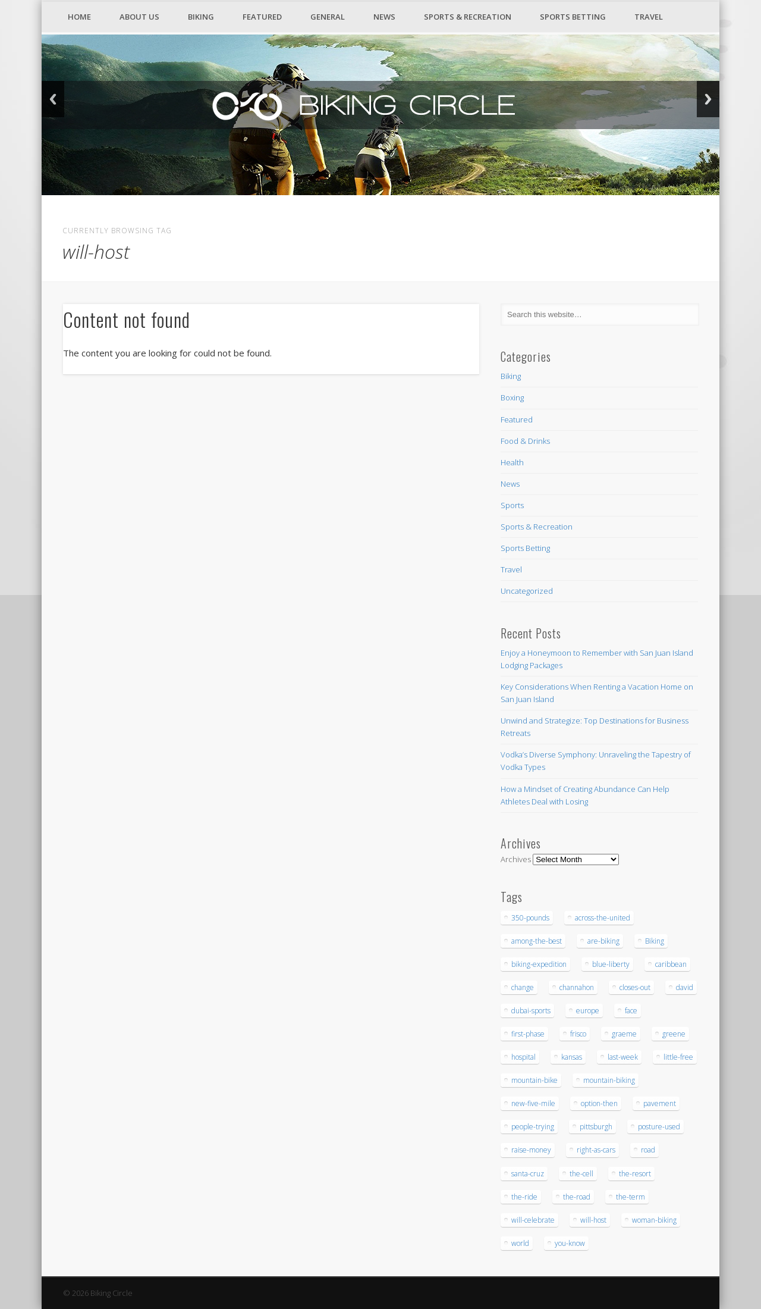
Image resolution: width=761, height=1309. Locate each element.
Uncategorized (527, 590)
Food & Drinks (525, 441)
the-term (630, 1197)
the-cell (581, 1174)
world (520, 1243)
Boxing (512, 397)
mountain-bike (534, 1080)
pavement (659, 1103)
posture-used (659, 1127)
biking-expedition (539, 964)
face (631, 1011)
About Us (139, 16)
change (522, 987)
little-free (678, 1057)
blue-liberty (611, 964)
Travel (648, 16)
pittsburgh (596, 1127)
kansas (571, 1057)
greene (673, 1034)
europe (587, 1011)
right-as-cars (596, 1150)
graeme (624, 1034)
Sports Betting (573, 16)
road (648, 1150)
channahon (576, 987)
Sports (512, 505)
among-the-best (536, 941)
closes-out (635, 987)
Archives (516, 859)
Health (512, 462)
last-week (623, 1057)
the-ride (524, 1197)
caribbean (671, 964)
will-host (593, 1220)
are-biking (603, 941)
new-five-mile (533, 1103)
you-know (570, 1243)
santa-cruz (527, 1174)
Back (53, 99)
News (384, 16)
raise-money (531, 1150)
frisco (578, 1034)
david (684, 987)
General (327, 16)
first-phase (528, 1034)
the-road (576, 1197)
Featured (262, 16)
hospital (523, 1057)
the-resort (635, 1174)
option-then (599, 1103)
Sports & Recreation (467, 16)
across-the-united (602, 918)
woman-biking (654, 1220)
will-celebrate (533, 1220)
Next (708, 99)
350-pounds (530, 918)
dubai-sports (531, 1011)
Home (79, 16)
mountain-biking (609, 1080)
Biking (201, 16)
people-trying (532, 1127)
